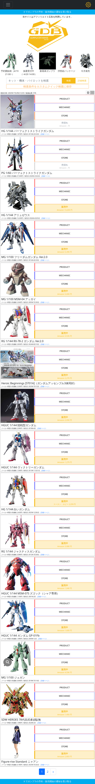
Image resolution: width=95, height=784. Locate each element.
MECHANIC (64, 107)
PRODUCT (65, 98)
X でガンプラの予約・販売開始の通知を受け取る (47, 11)
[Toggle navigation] (8, 4)
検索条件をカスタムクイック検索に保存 (47, 86)
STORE (64, 115)
